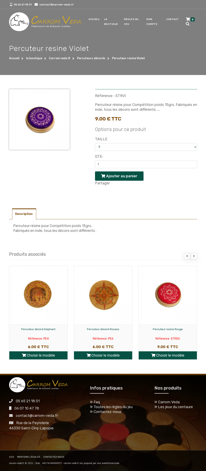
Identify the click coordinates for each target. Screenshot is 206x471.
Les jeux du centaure (173, 407)
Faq (95, 402)
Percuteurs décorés (91, 58)
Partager (102, 183)
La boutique (111, 21)
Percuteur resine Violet (128, 58)
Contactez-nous (105, 412)
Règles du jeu (131, 21)
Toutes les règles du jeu (111, 407)
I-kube (116, 463)
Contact (172, 19)
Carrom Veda (167, 402)
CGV (11, 456)
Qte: (99, 156)
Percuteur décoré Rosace (103, 329)
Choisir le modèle (38, 355)
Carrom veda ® (59, 58)
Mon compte (151, 21)
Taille (101, 139)
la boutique (34, 58)
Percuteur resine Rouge (168, 329)
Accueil (94, 19)
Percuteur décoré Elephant (38, 329)
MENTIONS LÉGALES (28, 456)
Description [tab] (24, 214)
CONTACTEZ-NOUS (53, 456)
